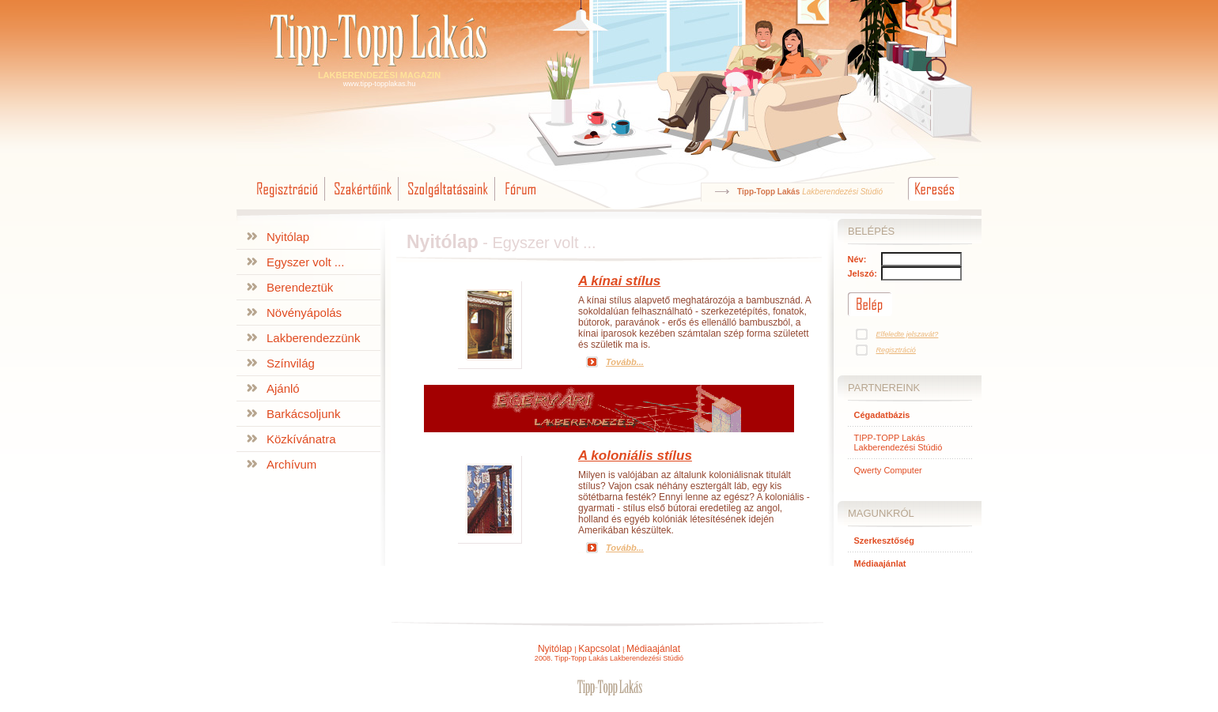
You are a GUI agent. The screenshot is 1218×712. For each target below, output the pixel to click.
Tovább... (625, 362)
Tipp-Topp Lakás (768, 191)
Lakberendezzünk (313, 338)
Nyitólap (288, 236)
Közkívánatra (301, 439)
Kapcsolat (599, 648)
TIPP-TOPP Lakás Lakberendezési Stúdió (898, 442)
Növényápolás (304, 312)
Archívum (291, 464)
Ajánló (283, 388)
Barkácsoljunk (303, 413)
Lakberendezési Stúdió (842, 191)
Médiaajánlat (653, 648)
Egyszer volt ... (305, 262)
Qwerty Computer (888, 470)
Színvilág (291, 363)
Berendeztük (300, 287)
